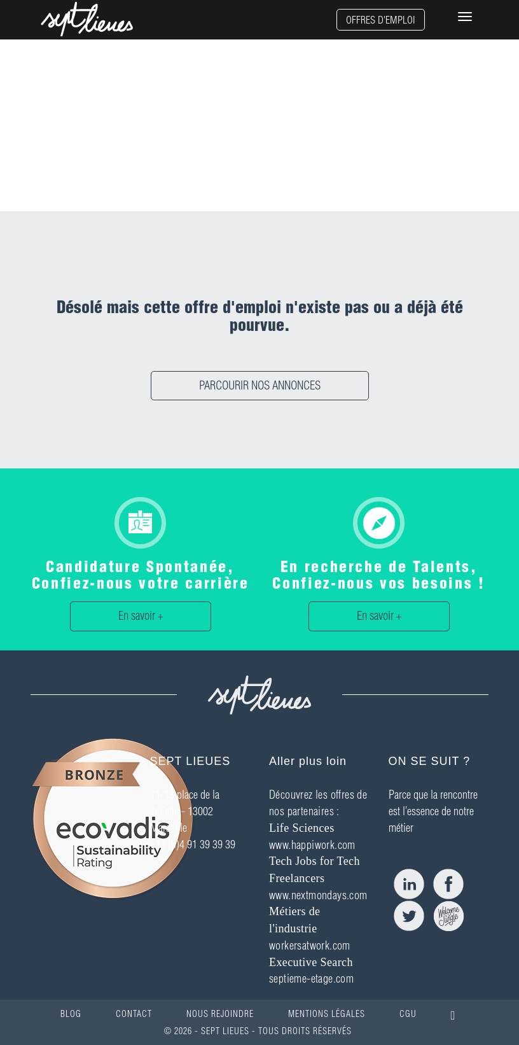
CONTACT (134, 1014)
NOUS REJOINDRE (220, 1014)
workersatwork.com (309, 945)
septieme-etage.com (311, 978)
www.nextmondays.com (318, 895)
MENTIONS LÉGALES (326, 1014)
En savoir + (140, 615)
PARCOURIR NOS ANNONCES (260, 385)
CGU (408, 1014)
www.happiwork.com (312, 845)
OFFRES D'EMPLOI (380, 19)
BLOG (70, 1014)
